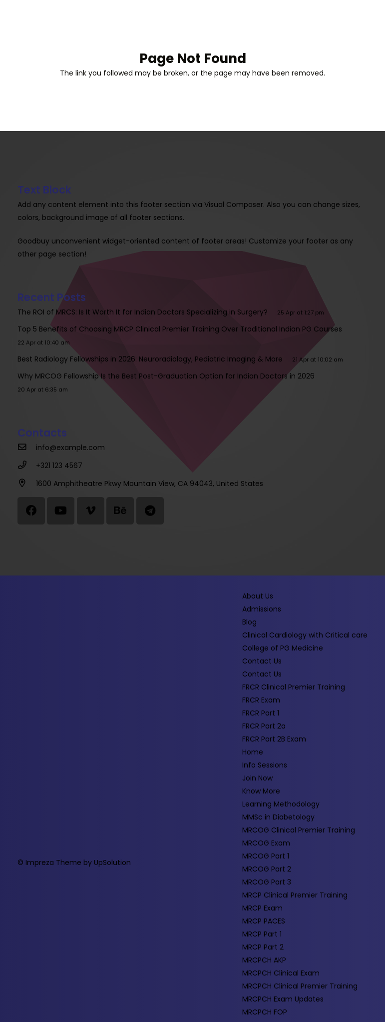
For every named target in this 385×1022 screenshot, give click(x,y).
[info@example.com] (26, 447)
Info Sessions (264, 765)
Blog (249, 622)
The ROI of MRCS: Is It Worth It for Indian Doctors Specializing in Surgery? (144, 312)
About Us (257, 596)
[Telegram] (150, 510)
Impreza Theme (53, 863)
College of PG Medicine (282, 648)
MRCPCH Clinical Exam (281, 973)
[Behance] (120, 510)
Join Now (257, 778)
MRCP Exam (262, 908)
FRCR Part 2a (264, 726)
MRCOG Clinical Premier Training (298, 830)
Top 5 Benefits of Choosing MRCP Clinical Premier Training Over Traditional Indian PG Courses (181, 329)
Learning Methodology (281, 804)
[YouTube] (60, 510)
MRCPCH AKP (264, 960)
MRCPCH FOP (264, 1012)
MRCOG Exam (266, 843)
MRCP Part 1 (262, 934)
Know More (261, 791)
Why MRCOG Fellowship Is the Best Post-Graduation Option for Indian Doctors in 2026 (168, 376)
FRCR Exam (261, 700)
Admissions (261, 609)
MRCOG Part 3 (266, 882)
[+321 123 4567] (26, 465)
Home (252, 752)
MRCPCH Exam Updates (283, 999)
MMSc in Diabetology (278, 817)
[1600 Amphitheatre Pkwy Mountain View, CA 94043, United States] (26, 483)
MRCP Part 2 (263, 947)
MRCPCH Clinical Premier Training (300, 986)
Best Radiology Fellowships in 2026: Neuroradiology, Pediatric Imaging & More (152, 359)
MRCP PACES (263, 921)
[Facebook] (31, 510)
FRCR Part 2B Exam (274, 739)
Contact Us (262, 661)
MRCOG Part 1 (265, 856)
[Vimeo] (90, 510)
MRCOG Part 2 (266, 869)
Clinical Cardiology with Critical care (305, 635)
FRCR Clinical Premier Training (293, 687)
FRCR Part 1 (260, 713)
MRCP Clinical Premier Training (295, 895)
